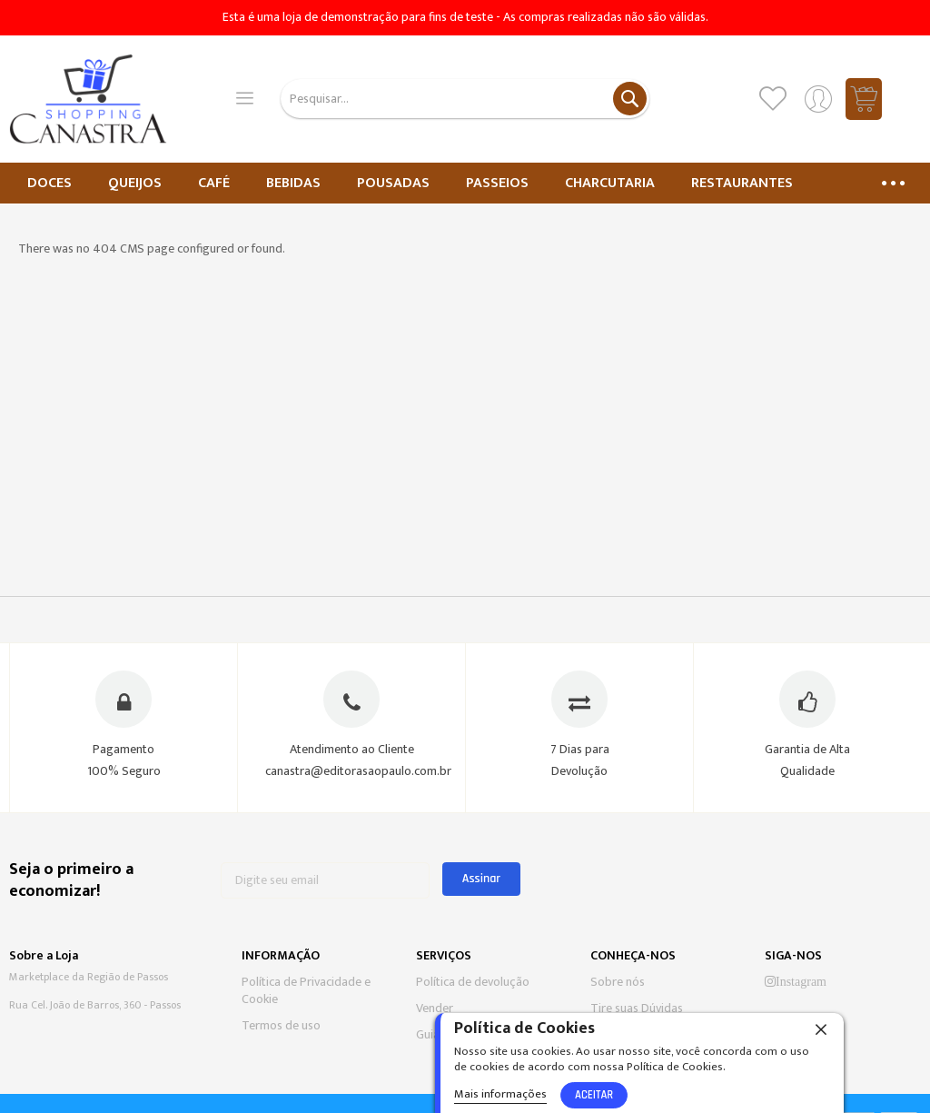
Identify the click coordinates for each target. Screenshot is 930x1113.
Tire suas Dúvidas (636, 1008)
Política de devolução (472, 981)
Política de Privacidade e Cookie (306, 990)
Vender (434, 1008)
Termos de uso (281, 1025)
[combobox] (465, 98)
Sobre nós (617, 981)
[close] (821, 1028)
